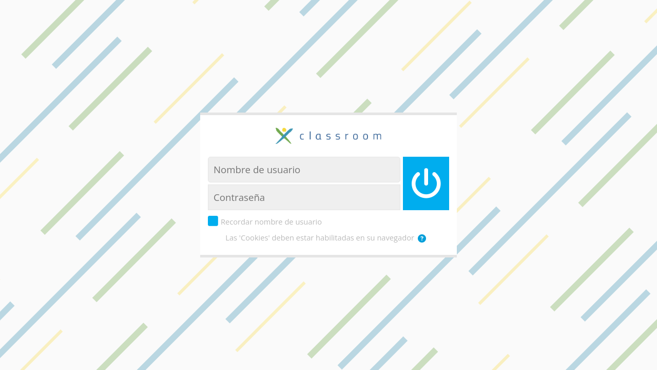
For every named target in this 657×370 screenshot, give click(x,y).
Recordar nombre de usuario (271, 221)
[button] (424, 238)
